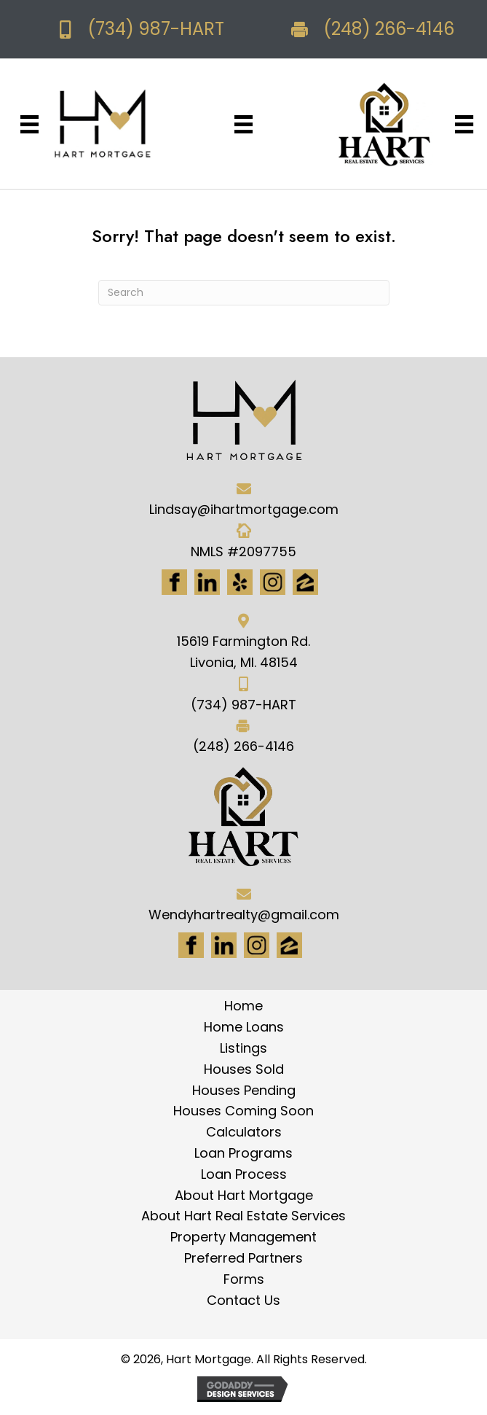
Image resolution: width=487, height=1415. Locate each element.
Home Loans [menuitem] (244, 1027)
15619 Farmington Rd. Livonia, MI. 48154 (243, 651)
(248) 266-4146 (388, 29)
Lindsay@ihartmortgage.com (243, 509)
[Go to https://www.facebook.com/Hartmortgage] (174, 582)
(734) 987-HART (155, 29)
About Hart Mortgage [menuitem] (244, 1195)
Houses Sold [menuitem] (244, 1069)
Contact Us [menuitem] (243, 1300)
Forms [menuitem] (243, 1279)
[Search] (243, 292)
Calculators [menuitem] (244, 1132)
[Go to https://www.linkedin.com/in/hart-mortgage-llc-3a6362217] (207, 582)
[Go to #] (256, 945)
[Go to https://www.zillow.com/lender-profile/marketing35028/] (305, 582)
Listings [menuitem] (243, 1048)
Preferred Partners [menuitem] (243, 1258)
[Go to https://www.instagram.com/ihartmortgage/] (272, 582)
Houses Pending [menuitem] (244, 1090)
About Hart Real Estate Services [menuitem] (243, 1216)
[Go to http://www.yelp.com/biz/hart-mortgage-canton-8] (240, 582)
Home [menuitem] (243, 1006)
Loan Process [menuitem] (244, 1174)
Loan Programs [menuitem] (243, 1153)
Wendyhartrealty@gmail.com (244, 914)
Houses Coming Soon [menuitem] (243, 1111)
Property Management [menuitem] (243, 1237)
